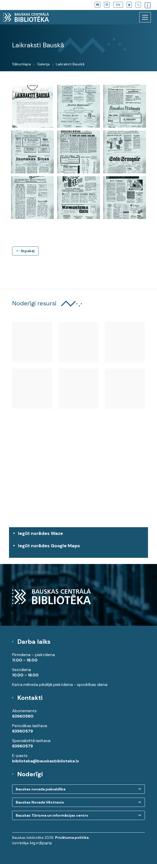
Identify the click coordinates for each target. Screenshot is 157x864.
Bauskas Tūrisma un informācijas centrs (52, 815)
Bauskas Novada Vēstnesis (40, 802)
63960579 (22, 731)
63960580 (22, 716)
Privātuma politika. (72, 837)
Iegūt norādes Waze (40, 533)
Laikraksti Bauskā (70, 64)
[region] (78, 480)
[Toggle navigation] (145, 17)
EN (118, 5)
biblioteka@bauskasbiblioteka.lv (45, 761)
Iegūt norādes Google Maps (80, 548)
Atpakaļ (25, 251)
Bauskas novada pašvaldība (40, 789)
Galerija (43, 64)
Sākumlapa (21, 64)
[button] (129, 5)
